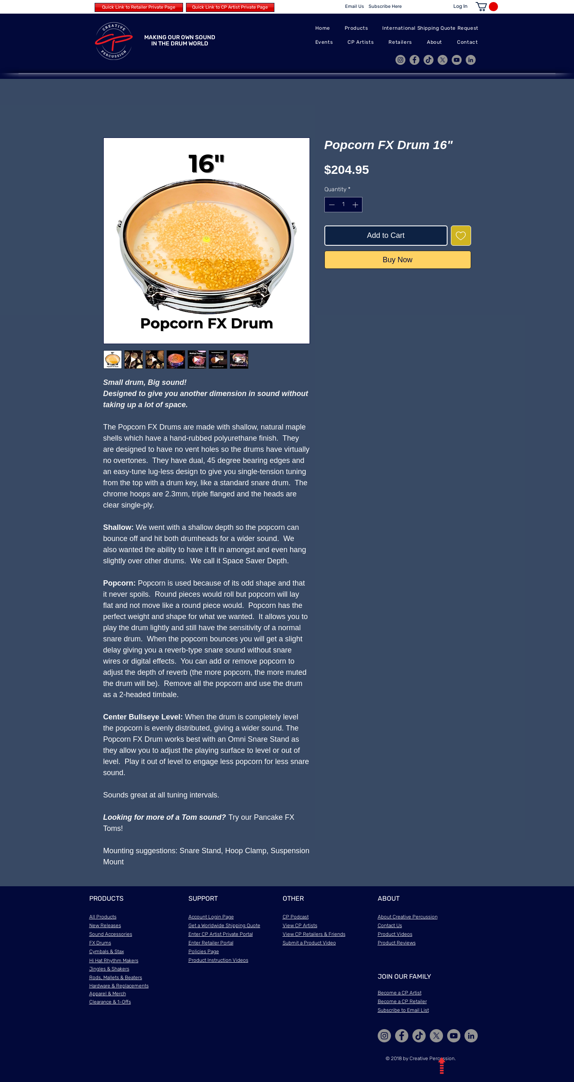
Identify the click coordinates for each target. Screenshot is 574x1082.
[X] (443, 60)
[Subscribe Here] (385, 6)
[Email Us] (354, 6)
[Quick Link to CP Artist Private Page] (230, 7)
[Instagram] (400, 60)
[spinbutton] (343, 204)
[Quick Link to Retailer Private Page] (139, 7)
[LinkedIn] (471, 60)
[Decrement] (331, 204)
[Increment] (356, 204)
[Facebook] (414, 60)
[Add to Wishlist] (461, 235)
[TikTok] (428, 60)
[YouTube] (457, 60)
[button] (487, 6)
